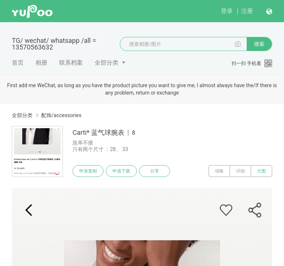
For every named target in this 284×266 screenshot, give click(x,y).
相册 (41, 62)
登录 (227, 10)
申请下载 (121, 171)
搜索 (259, 44)
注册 (247, 10)
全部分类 (106, 62)
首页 (18, 62)
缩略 (219, 171)
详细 (240, 171)
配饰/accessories (61, 115)
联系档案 (71, 62)
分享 (154, 171)
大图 (261, 171)
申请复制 (88, 171)
